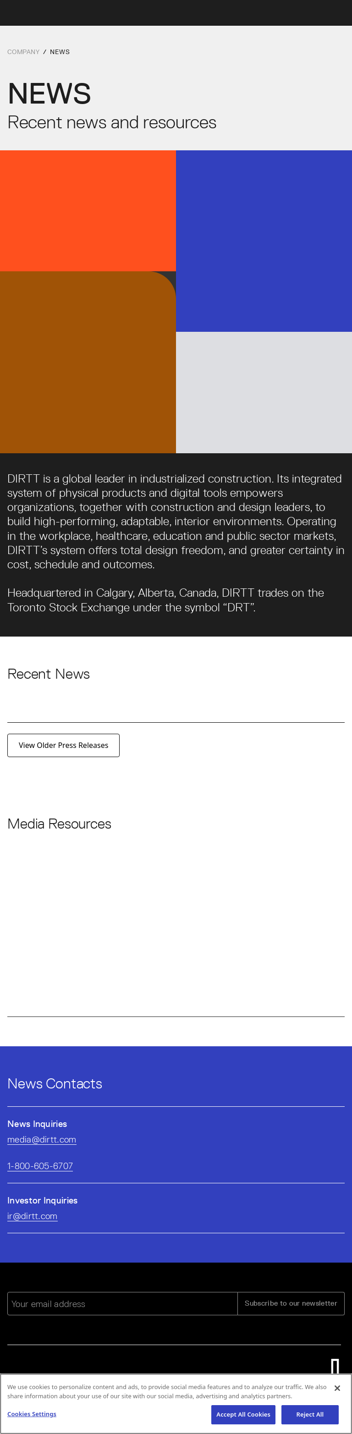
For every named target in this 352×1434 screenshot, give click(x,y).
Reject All (310, 1416)
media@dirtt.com (42, 1139)
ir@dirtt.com (32, 1216)
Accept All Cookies (243, 1416)
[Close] (337, 1390)
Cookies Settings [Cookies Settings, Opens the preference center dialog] (31, 1416)
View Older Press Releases (63, 745)
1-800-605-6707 (40, 1166)
